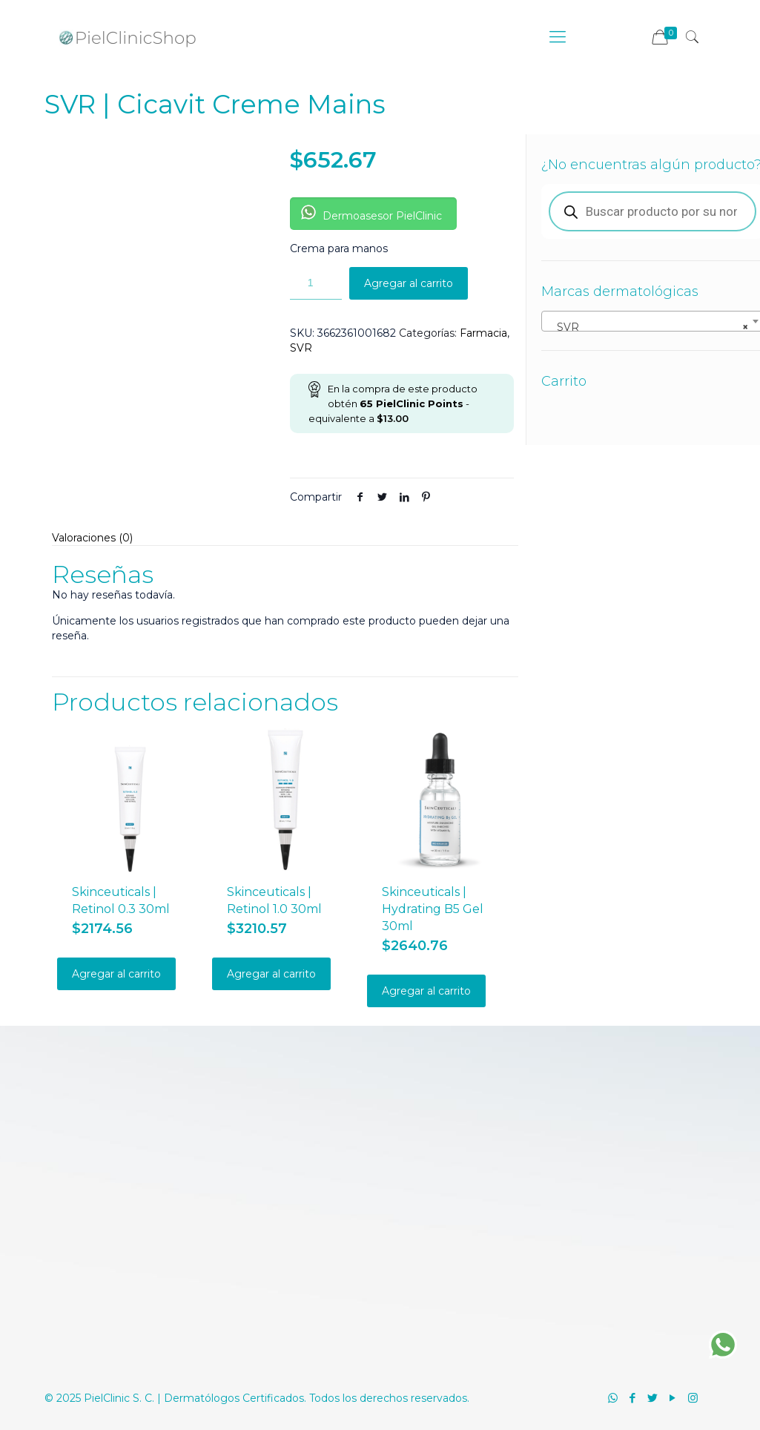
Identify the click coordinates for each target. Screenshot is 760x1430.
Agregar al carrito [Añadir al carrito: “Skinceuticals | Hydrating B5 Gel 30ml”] (426, 991)
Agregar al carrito (408, 283)
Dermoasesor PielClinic (371, 214)
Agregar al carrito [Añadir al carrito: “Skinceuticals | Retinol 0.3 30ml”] (116, 974)
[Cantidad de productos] (316, 283)
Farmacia (483, 333)
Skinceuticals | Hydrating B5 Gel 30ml (432, 909)
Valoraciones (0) (92, 537)
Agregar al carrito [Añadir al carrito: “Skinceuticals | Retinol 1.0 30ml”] (271, 974)
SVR (301, 348)
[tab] (285, 537)
